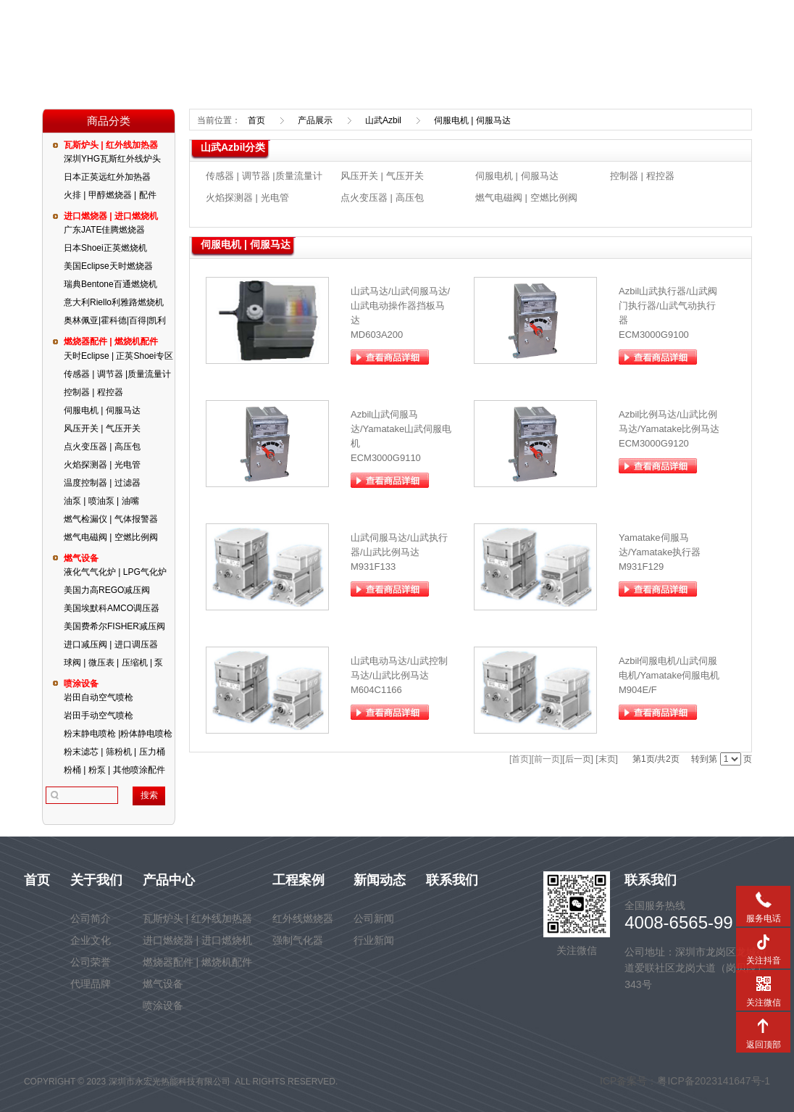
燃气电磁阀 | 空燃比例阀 (111, 537)
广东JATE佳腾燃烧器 (104, 230)
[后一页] (577, 759)
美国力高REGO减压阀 (107, 590)
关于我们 (96, 880)
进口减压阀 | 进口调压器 (111, 644)
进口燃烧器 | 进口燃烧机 (111, 216)
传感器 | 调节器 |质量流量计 (117, 374)
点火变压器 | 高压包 (102, 446)
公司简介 (90, 918)
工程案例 (298, 880)
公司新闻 (374, 918)
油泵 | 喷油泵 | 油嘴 (101, 501)
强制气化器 (297, 940)
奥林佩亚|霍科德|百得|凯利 (115, 320)
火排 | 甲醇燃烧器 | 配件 (110, 195)
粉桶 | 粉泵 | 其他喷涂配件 (114, 770)
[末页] (607, 759)
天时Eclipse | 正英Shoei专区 (118, 356)
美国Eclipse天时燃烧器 (108, 266)
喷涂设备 (81, 684)
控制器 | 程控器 (93, 392)
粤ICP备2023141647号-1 (713, 1081)
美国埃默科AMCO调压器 (111, 608)
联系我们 (452, 880)
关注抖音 (763, 941)
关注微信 (763, 983)
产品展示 (315, 120)
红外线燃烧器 (302, 918)
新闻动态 (380, 880)
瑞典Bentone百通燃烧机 (110, 284)
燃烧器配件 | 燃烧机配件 (111, 341)
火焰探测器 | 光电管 (102, 465)
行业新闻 (374, 940)
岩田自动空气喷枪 (98, 697)
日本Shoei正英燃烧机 (105, 248)
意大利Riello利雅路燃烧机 (114, 302)
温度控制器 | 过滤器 (102, 483)
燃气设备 (81, 558)
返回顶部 (763, 1025)
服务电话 (763, 899)
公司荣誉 (90, 962)
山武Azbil (383, 120)
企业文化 (90, 940)
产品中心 (169, 880)
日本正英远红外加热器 (107, 177)
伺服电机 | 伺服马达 (102, 410)
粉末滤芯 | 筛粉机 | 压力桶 (114, 752)
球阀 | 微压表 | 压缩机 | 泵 (113, 662)
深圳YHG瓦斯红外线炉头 (112, 159)
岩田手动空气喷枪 (98, 715)
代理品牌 (90, 983)
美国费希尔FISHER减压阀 (114, 626)
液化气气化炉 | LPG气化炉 (115, 572)
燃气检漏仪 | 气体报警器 (111, 519)
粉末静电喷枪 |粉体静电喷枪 (118, 734)
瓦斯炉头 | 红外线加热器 (111, 145)
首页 (256, 120)
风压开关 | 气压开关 (102, 428)
